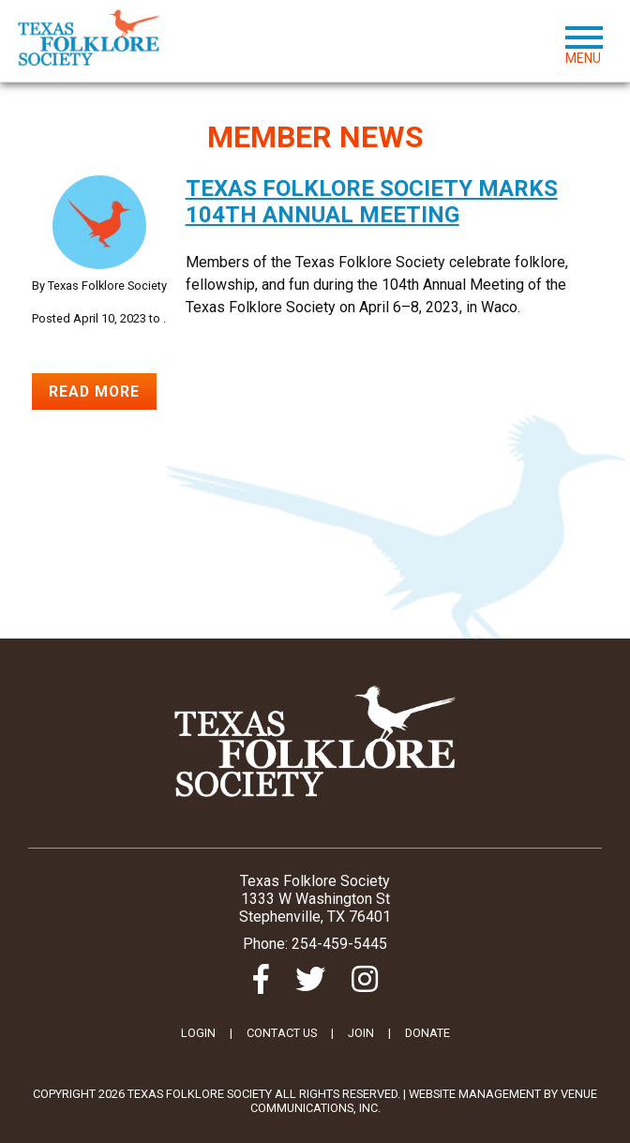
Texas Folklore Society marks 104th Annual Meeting (372, 201)
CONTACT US (282, 1033)
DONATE (427, 1033)
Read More (95, 391)
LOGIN (198, 1033)
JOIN (361, 1033)
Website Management (475, 1094)
